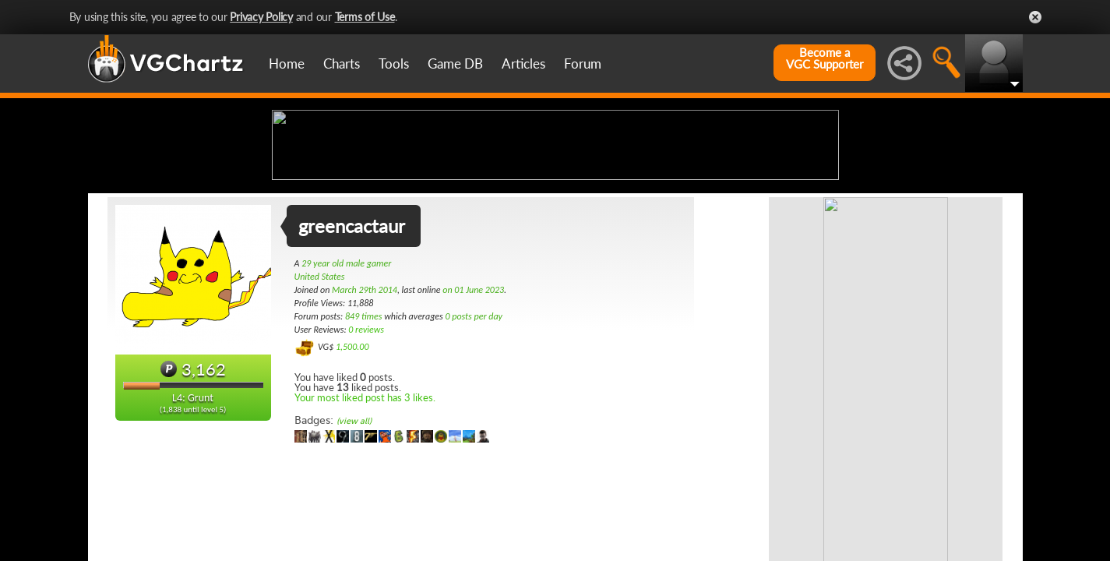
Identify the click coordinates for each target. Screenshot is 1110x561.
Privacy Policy (261, 16)
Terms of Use (365, 16)
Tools (394, 63)
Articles (523, 63)
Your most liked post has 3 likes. (364, 520)
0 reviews (366, 452)
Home (287, 63)
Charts (341, 63)
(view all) (354, 544)
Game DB (455, 63)
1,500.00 (352, 469)
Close (1035, 17)
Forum (582, 63)
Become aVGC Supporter (824, 58)
